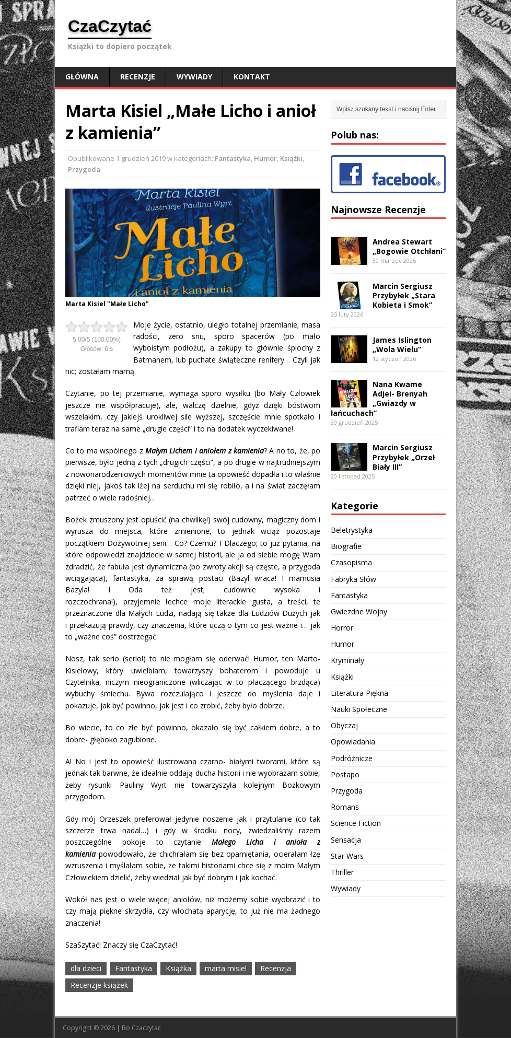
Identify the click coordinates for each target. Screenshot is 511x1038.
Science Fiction (356, 823)
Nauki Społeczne (359, 709)
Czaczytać (146, 1027)
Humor (265, 158)
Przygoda (84, 169)
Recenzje (137, 76)
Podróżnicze (352, 758)
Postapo (345, 774)
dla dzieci (86, 968)
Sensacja (346, 840)
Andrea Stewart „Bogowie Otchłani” (409, 246)
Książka (178, 968)
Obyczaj (344, 725)
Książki (291, 158)
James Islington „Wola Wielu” (402, 344)
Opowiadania (353, 742)
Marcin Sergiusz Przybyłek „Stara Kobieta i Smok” (404, 295)
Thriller (342, 872)
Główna (82, 76)
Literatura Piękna (359, 693)
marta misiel (226, 968)
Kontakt (252, 76)
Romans (345, 807)
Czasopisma (351, 562)
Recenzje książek (99, 985)
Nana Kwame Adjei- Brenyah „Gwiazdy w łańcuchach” (379, 398)
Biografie (346, 546)
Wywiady (194, 76)
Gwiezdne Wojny (359, 611)
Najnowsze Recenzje (378, 209)
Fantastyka (233, 158)
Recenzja (275, 968)
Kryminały (347, 660)
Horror (342, 628)
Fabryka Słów (353, 579)
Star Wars (347, 856)
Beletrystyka (352, 530)
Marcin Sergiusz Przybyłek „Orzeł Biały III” (404, 456)
